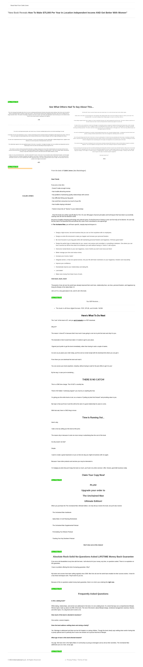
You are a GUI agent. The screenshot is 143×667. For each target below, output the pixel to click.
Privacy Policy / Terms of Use (77, 660)
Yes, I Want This (13, 102)
